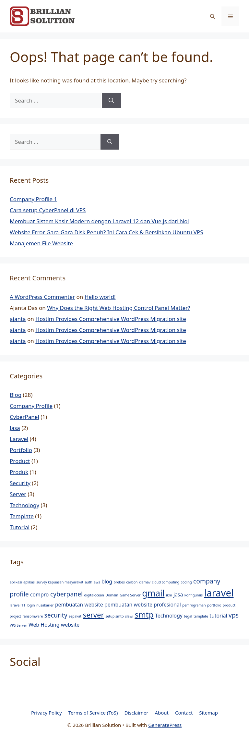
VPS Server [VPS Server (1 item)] (18, 625)
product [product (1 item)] (229, 605)
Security (20, 483)
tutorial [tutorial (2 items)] (218, 615)
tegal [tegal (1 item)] (188, 616)
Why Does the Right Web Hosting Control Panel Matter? (118, 308)
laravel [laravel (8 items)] (218, 592)
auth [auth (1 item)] (88, 582)
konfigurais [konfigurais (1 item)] (193, 595)
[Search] (111, 100)
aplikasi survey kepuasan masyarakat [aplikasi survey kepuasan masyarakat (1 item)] (53, 582)
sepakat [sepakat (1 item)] (75, 616)
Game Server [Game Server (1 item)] (130, 595)
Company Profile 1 (33, 199)
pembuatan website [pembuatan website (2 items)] (79, 604)
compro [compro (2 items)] (39, 594)
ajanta (18, 319)
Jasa (15, 428)
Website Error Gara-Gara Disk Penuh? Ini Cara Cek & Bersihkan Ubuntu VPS (106, 232)
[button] (212, 16)
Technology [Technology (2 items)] (169, 615)
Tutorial (20, 527)
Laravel (19, 439)
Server (18, 494)
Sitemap (208, 712)
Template (22, 516)
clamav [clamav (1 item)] (144, 582)
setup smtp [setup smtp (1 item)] (114, 616)
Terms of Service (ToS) (93, 712)
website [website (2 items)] (70, 624)
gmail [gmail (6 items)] (153, 593)
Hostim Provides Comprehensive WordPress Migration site (110, 319)
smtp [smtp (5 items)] (144, 614)
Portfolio (21, 450)
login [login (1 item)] (31, 605)
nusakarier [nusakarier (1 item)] (44, 605)
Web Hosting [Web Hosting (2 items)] (44, 624)
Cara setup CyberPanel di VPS (48, 210)
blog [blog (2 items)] (106, 581)
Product (20, 461)
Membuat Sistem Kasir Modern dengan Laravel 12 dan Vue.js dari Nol (99, 221)
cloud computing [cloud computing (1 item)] (166, 582)
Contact (184, 712)
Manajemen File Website (41, 243)
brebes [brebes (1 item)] (119, 582)
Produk (19, 472)
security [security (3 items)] (55, 615)
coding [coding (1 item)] (186, 582)
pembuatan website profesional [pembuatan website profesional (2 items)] (142, 604)
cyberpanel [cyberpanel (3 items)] (66, 594)
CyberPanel (24, 417)
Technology (24, 505)
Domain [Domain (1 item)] (111, 595)
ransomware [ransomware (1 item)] (32, 616)
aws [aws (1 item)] (97, 582)
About (162, 712)
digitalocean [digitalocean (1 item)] (94, 595)
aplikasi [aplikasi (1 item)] (16, 582)
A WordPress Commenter (42, 296)
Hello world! (100, 296)
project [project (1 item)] (15, 616)
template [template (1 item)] (201, 616)
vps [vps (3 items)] (234, 615)
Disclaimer (136, 712)
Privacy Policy (46, 712)
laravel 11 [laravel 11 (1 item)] (17, 605)
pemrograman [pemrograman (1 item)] (194, 605)
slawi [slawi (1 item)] (129, 616)
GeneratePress (165, 725)
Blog (15, 394)
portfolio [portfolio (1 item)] (214, 605)
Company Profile (31, 406)
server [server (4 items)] (93, 614)
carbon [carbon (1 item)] (131, 582)
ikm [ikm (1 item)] (169, 595)
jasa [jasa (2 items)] (178, 594)
